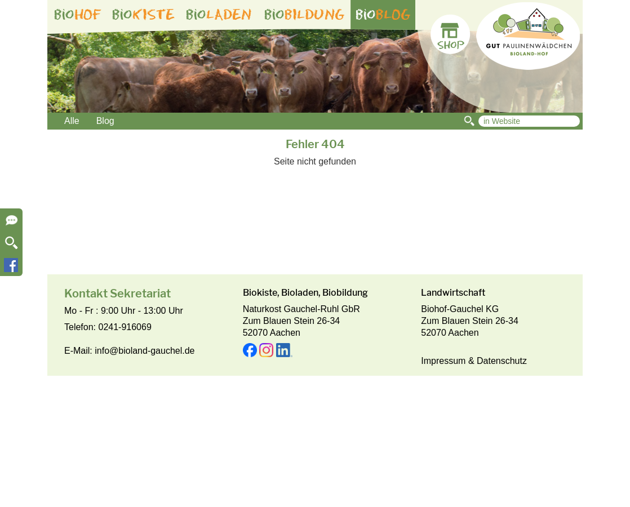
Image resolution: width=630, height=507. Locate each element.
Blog (105, 121)
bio (77, 15)
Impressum (443, 361)
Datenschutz (502, 361)
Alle (71, 121)
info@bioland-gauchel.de (144, 350)
